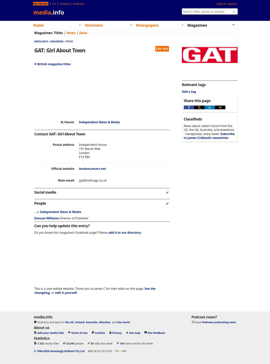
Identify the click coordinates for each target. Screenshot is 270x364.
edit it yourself (66, 293)
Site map (134, 333)
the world (123, 322)
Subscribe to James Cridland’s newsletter (209, 136)
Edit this (162, 49)
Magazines (56, 41)
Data (83, 33)
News (71, 33)
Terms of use (79, 333)
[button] (189, 107)
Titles (58, 33)
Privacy (117, 333)
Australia (78, 3)
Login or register (226, 3)
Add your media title (50, 333)
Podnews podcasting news (219, 322)
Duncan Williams (46, 218)
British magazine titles (52, 64)
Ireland (64, 3)
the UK (69, 322)
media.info (41, 41)
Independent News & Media (99, 122)
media (48, 12)
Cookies (100, 333)
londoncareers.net (92, 169)
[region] (102, 93)
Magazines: (43, 33)
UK (54, 3)
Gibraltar (104, 322)
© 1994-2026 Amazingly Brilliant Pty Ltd (59, 351)
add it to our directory (124, 233)
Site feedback (156, 333)
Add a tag (189, 92)
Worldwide (41, 3)
